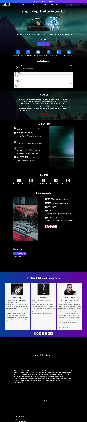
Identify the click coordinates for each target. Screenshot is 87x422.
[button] (67, 5)
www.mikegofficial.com (63, 327)
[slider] (30, 68)
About (38, 4)
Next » (50, 333)
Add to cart (43, 44)
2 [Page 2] (37, 333)
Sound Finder (54, 4)
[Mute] (26, 68)
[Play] (17, 67)
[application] (43, 68)
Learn (32, 4)
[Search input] (73, 5)
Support (45, 4)
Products (25, 4)
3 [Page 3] (40, 333)
